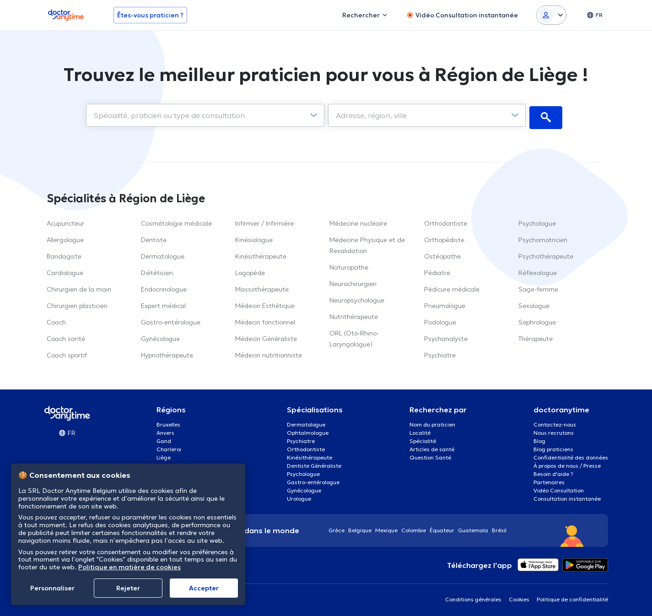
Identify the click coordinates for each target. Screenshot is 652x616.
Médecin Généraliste (266, 336)
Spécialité (423, 438)
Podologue (440, 320)
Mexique (386, 527)
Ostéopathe (442, 254)
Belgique (360, 527)
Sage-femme (538, 287)
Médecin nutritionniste (268, 353)
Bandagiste (64, 254)
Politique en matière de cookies (129, 567)
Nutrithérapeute (353, 314)
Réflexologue (537, 270)
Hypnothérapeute (167, 353)
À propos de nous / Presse (567, 463)
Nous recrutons (553, 430)
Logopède (250, 270)
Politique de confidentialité (572, 597)
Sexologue (534, 303)
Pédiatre (437, 270)
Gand (163, 438)
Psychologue (537, 221)
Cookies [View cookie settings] (519, 597)
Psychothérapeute (545, 254)
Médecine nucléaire (358, 221)
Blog (539, 438)
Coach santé (66, 336)
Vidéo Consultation (558, 488)
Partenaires (549, 479)
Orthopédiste (444, 237)
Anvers (165, 430)
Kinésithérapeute (260, 254)
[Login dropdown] (551, 15)
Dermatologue (162, 254)
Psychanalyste (446, 336)
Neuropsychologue (356, 298)
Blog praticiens (553, 446)
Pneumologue (444, 303)
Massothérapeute (262, 287)
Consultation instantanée (567, 496)
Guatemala (473, 527)
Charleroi (168, 446)
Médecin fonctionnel (265, 320)
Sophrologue (537, 320)
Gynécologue (160, 336)
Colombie (413, 527)
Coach (56, 320)
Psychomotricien (542, 237)
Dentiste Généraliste (314, 463)
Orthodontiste (445, 221)
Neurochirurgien (353, 281)
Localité (420, 430)
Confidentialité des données (570, 455)
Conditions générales (473, 597)
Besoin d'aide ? (553, 471)
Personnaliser (52, 588)
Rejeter (128, 588)
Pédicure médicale (452, 287)
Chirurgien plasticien (77, 303)
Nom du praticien (432, 422)
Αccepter (204, 588)
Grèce (337, 527)
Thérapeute (535, 336)
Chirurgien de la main (79, 287)
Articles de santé (432, 446)
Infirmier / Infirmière (264, 221)
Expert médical (163, 303)
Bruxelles (168, 422)
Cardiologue (65, 270)
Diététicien (157, 270)
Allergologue (65, 237)
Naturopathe (348, 265)
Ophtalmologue (308, 430)
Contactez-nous (554, 422)
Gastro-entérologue (170, 320)
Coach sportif (67, 353)
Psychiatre (440, 353)
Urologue (299, 496)
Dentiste (154, 237)
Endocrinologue (164, 287)
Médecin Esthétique (265, 303)
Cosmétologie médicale (176, 221)
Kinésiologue (254, 237)
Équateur (442, 527)
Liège (163, 455)
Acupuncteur (65, 221)
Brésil (499, 527)
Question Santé (430, 455)
